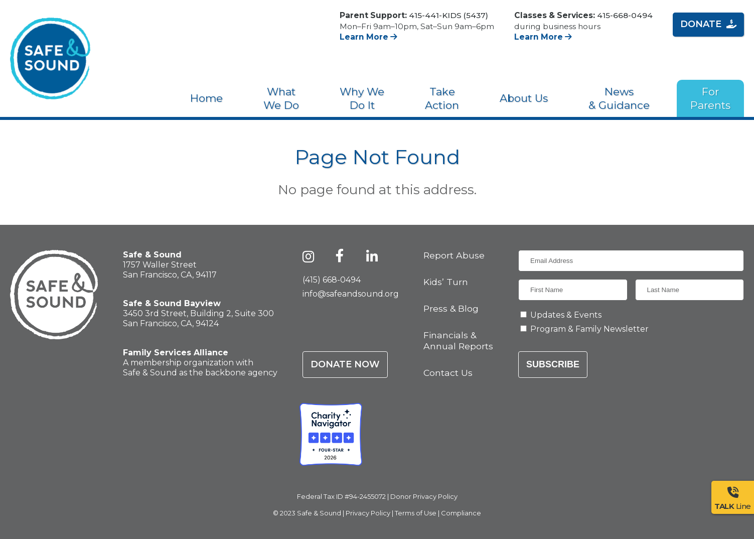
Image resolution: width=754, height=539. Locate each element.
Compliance (461, 513)
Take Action (442, 98)
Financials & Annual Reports (458, 340)
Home (206, 98)
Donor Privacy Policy (424, 496)
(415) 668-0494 (332, 280)
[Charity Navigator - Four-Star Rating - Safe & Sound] (330, 434)
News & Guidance (619, 98)
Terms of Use (415, 513)
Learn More (368, 37)
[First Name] (573, 290)
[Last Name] (689, 290)
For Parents (710, 98)
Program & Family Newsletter (589, 329)
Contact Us (448, 372)
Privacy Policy (368, 513)
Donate (708, 24)
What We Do (281, 98)
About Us (524, 98)
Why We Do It (362, 98)
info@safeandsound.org (351, 294)
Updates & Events (565, 315)
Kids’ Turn (445, 282)
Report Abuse (454, 255)
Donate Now (345, 364)
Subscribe (552, 364)
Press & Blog (451, 308)
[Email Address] (631, 261)
